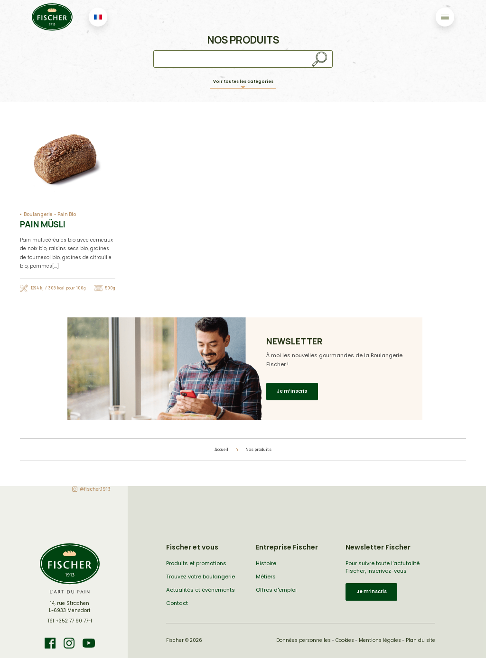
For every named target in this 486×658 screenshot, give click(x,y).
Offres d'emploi (276, 590)
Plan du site (420, 640)
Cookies (345, 640)
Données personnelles (303, 640)
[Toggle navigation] (445, 17)
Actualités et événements (200, 590)
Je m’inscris (292, 391)
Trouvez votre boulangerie (200, 576)
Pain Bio (66, 214)
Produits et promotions (196, 563)
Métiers (266, 576)
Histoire (266, 563)
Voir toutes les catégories (243, 81)
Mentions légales (380, 640)
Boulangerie (38, 214)
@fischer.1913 (95, 489)
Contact (177, 603)
